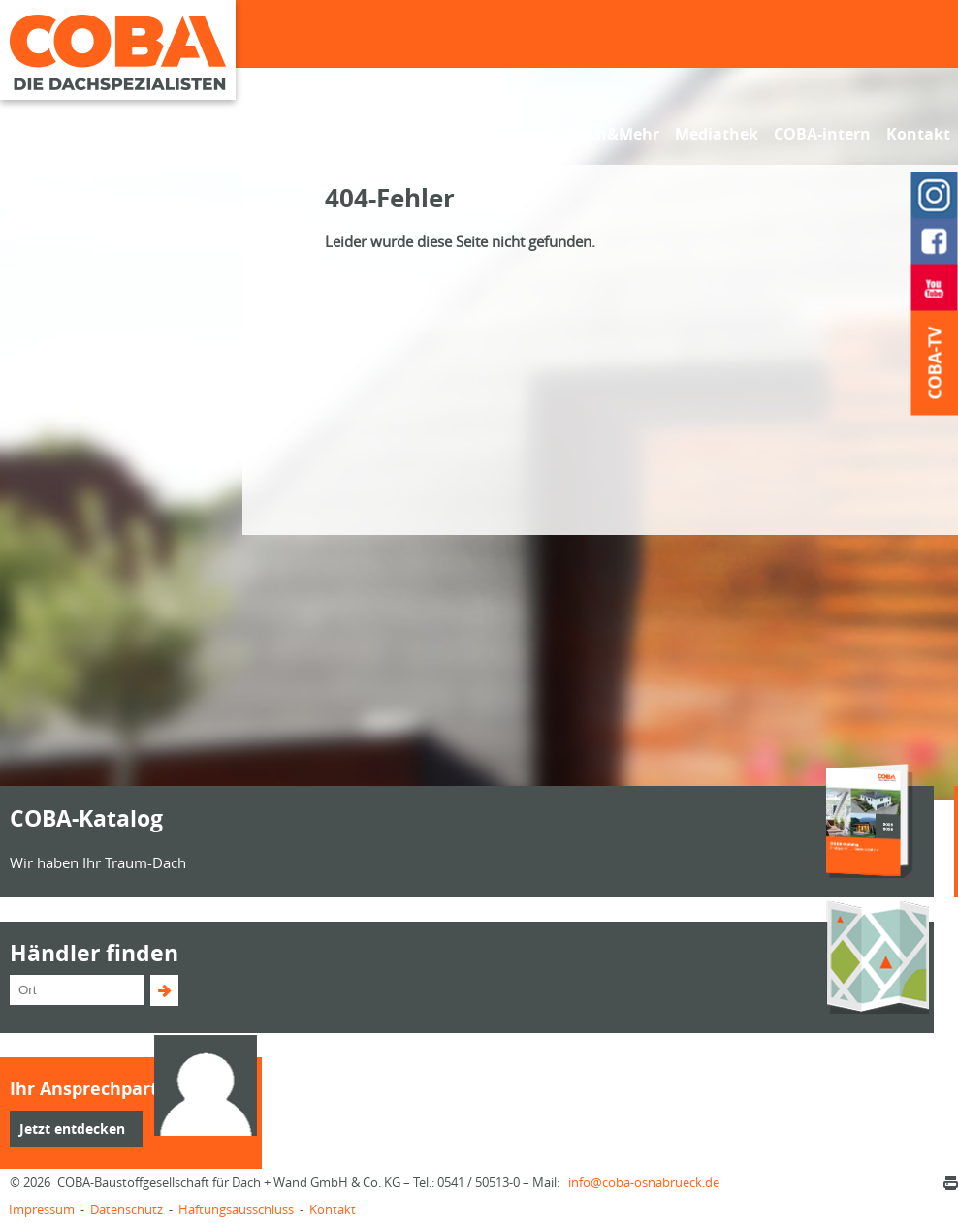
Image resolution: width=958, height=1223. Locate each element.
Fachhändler (323, 133)
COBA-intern (822, 133)
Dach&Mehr (613, 133)
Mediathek (716, 133)
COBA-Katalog (86, 817)
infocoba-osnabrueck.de (643, 1182)
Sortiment (427, 133)
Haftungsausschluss (236, 1209)
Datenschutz (126, 1209)
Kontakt (918, 133)
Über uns (517, 133)
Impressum (42, 1209)
